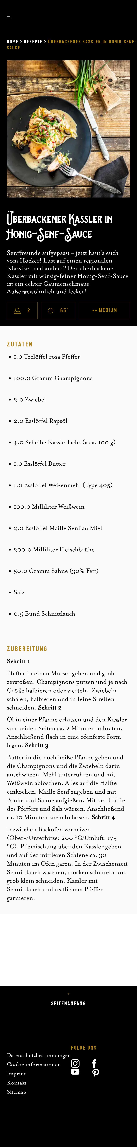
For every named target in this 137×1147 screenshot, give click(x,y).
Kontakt (17, 1083)
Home (12, 42)
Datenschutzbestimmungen (39, 1055)
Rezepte (33, 42)
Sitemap (16, 1092)
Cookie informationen (34, 1064)
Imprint (16, 1074)
